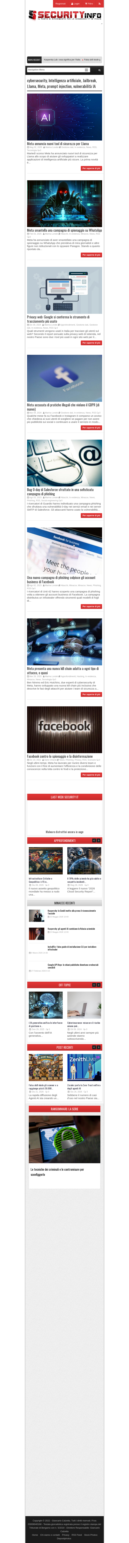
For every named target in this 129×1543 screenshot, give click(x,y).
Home (35, 1535)
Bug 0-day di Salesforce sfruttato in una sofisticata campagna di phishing (60, 491)
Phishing (31, 500)
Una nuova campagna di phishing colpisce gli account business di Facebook (61, 579)
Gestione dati (67, 147)
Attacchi (64, 234)
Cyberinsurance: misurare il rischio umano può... (83, 1024)
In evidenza (80, 147)
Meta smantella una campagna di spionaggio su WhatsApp (64, 230)
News (88, 147)
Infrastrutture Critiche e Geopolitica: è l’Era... (40, 880)
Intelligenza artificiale (65, 80)
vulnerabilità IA (84, 86)
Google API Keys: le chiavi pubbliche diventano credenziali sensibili (73, 966)
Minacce (84, 234)
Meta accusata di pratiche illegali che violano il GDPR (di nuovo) (63, 407)
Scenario (92, 760)
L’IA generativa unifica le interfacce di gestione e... (46, 1024)
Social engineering (49, 500)
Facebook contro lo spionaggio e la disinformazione (60, 756)
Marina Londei (51, 147)
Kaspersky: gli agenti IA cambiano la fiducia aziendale (71, 928)
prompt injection (59, 86)
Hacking (80, 676)
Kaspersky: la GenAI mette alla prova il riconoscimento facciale (72, 912)
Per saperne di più (91, 168)
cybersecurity (37, 80)
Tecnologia (32, 150)
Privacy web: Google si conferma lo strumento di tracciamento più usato (58, 319)
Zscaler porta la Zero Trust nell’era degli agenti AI (84, 1086)
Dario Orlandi (50, 760)
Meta (41, 86)
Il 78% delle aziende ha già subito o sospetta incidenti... (84, 880)
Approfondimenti (67, 325)
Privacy (78, 760)
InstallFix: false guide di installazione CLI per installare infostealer (72, 948)
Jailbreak (89, 80)
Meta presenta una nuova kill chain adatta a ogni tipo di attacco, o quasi (63, 670)
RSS (94, 147)
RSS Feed (77, 1535)
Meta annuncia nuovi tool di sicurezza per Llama (58, 143)
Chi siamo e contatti (50, 1535)
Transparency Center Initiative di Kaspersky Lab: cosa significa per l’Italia (49, 60)
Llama (31, 86)
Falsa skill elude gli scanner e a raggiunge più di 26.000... (43, 1086)
